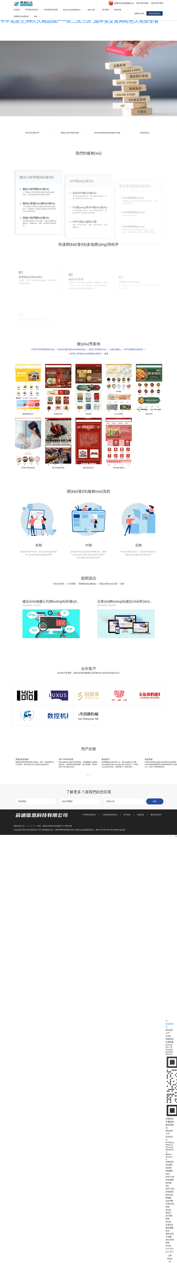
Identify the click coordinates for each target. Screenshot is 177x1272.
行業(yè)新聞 (58, 584)
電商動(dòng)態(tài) (87, 584)
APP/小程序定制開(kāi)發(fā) (170, 1181)
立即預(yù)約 (170, 1258)
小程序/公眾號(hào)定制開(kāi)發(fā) (85, 353)
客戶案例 (127, 815)
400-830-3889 (142, 3)
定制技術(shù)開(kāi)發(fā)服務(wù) (170, 1168)
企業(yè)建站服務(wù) (170, 1228)
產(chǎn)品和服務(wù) (73, 10)
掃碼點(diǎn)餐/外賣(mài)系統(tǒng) (170, 1204)
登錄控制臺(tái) (155, 14)
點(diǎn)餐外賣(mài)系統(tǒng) (71, 349)
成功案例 (105, 10)
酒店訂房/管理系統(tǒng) (169, 1217)
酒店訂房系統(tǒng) (97, 349)
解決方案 (92, 10)
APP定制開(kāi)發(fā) (133, 349)
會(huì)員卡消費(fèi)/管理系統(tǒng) (170, 1240)
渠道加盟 (117, 10)
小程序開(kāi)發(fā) (50, 10)
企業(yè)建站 (115, 349)
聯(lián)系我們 (156, 815)
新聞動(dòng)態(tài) (21, 18)
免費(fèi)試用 (139, 14)
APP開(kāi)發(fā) (31, 10)
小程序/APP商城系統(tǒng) (43, 349)
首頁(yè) (17, 10)
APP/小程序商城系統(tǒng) (170, 1192)
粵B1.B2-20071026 (103, 830)
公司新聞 (71, 584)
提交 (155, 801)
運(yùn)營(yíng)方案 (108, 584)
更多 (37, 18)
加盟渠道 (140, 815)
